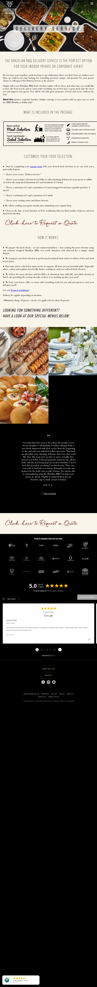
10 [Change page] (55, 650)
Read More (10, 635)
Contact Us (42, 697)
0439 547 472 (25, 4)
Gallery (54, 694)
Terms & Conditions (20, 290)
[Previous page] (37, 649)
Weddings (45, 694)
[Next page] (60, 649)
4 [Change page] (50, 650)
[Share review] (89, 640)
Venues (62, 694)
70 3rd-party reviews (55, 591)
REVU (53, 655)
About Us (70, 694)
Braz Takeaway (62, 4)
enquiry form (36, 166)
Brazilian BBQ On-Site (31, 694)
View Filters (11, 599)
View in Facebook (50, 493)
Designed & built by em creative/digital (64, 701)
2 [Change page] (44, 650)
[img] (46, 503)
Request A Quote (42, 4)
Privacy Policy (53, 697)
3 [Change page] (47, 650)
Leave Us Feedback (87, 597)
